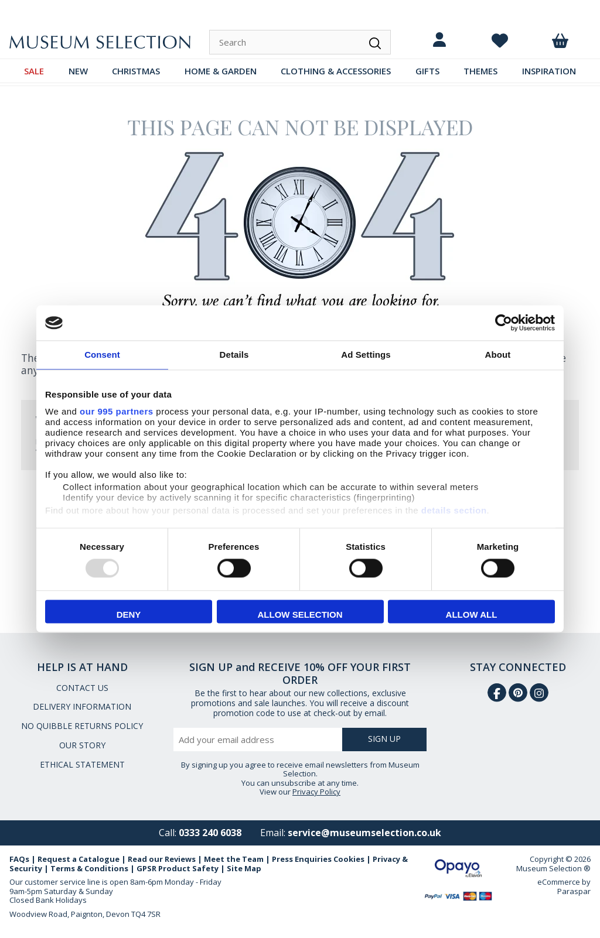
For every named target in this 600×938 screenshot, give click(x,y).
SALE (34, 71)
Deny (129, 615)
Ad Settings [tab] (365, 355)
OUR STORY (82, 745)
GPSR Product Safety (178, 868)
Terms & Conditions (89, 868)
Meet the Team (234, 859)
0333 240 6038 (210, 832)
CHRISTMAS (136, 71)
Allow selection (300, 615)
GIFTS (427, 71)
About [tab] (498, 355)
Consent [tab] (102, 355)
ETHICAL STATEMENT (82, 764)
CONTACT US (82, 687)
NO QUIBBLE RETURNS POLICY (82, 725)
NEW (78, 71)
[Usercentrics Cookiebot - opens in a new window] (503, 322)
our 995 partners (117, 411)
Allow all (471, 615)
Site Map (244, 868)
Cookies (348, 859)
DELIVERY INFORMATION (82, 706)
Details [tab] (234, 355)
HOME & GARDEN (221, 71)
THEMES (480, 71)
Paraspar (574, 891)
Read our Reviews (162, 859)
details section (454, 510)
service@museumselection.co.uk (364, 832)
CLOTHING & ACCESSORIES (336, 71)
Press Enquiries (302, 859)
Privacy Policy (316, 791)
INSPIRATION (549, 71)
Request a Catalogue (79, 859)
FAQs (19, 859)
